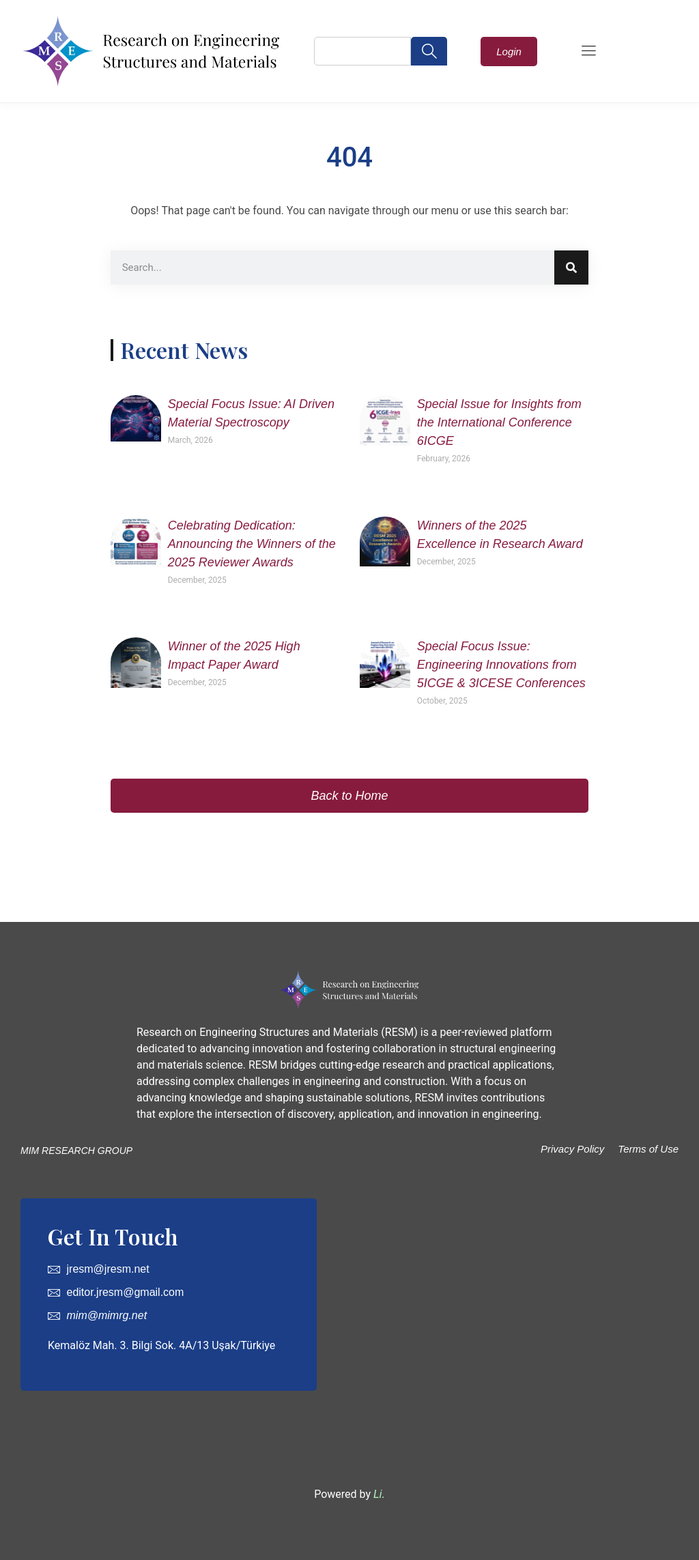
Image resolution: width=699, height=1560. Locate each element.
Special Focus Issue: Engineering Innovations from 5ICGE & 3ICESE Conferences (501, 664)
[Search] (571, 267)
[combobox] (362, 51)
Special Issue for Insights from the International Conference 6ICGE (499, 422)
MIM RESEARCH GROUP (76, 1150)
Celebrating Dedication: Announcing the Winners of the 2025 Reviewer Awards (252, 544)
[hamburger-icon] (588, 52)
